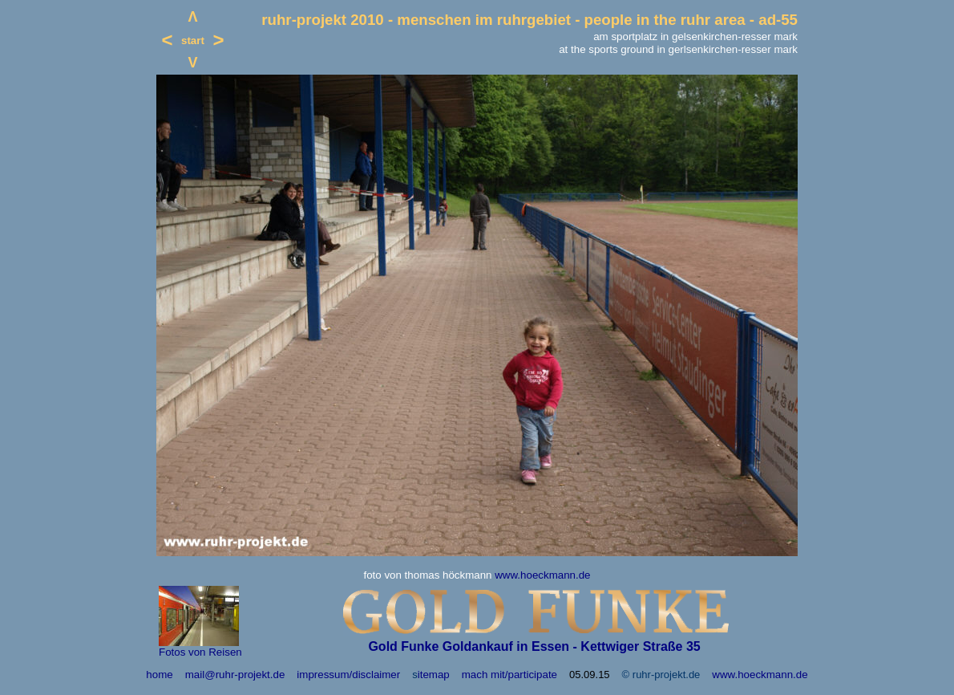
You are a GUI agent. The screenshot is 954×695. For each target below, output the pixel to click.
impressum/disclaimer (348, 675)
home (159, 675)
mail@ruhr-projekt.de (235, 675)
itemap (434, 675)
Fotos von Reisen (200, 652)
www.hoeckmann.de (542, 575)
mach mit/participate (509, 675)
